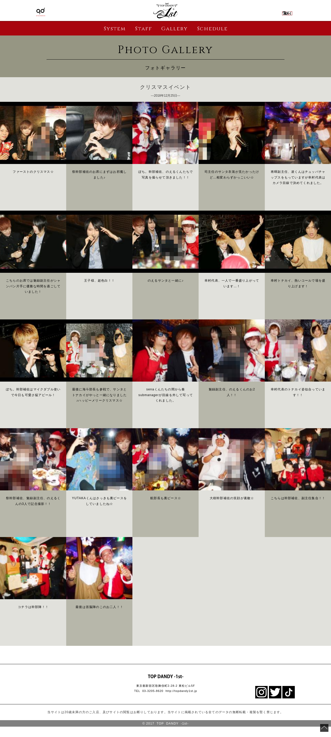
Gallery (174, 28)
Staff (143, 28)
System (115, 28)
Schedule (212, 28)
